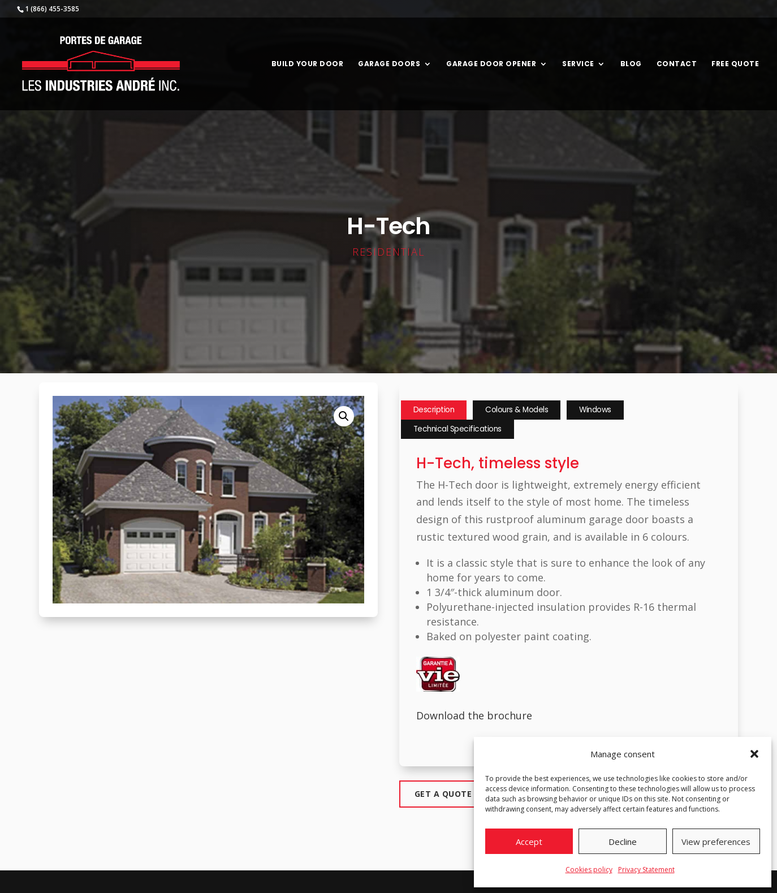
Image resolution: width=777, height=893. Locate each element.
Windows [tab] (595, 409)
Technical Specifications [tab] (457, 429)
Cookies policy (589, 869)
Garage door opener (491, 64)
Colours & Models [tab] (516, 409)
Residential (388, 251)
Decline (622, 841)
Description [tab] (434, 409)
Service (578, 64)
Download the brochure (474, 715)
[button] (754, 754)
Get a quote (443, 793)
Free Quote (735, 64)
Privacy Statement (646, 869)
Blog (631, 64)
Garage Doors (389, 64)
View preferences (715, 841)
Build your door (307, 64)
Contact (677, 64)
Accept (529, 841)
